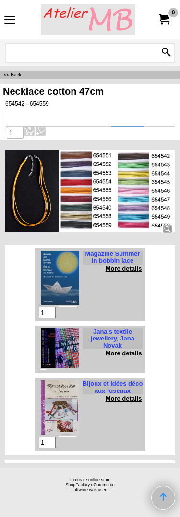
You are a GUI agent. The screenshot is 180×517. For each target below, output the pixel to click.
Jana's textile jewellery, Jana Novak (112, 338)
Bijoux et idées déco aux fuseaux (113, 387)
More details (124, 268)
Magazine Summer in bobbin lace (112, 257)
